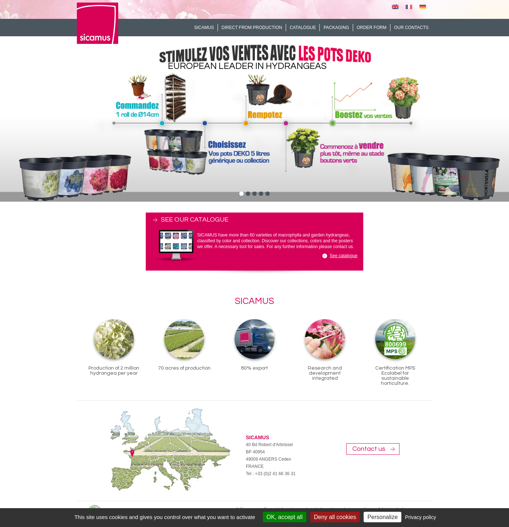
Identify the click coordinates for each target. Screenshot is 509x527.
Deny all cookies (335, 517)
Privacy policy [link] (420, 517)
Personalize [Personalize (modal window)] (382, 517)
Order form (371, 27)
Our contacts (411, 27)
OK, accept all (284, 517)
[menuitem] (395, 7)
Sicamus (204, 27)
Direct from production (252, 27)
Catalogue (303, 27)
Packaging (336, 27)
